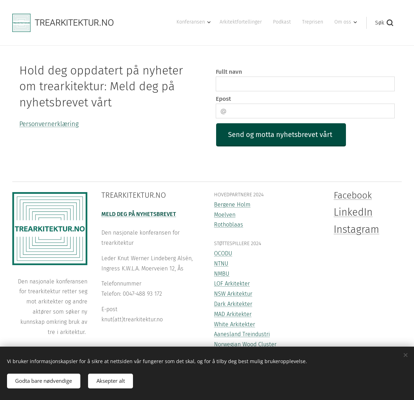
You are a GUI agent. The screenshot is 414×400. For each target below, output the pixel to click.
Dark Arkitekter (233, 304)
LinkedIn (353, 212)
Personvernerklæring (49, 124)
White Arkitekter (234, 324)
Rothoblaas (228, 225)
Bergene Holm (232, 204)
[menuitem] (306, 23)
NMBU (221, 273)
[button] (384, 23)
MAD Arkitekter (233, 314)
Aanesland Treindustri (242, 334)
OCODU (223, 253)
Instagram (356, 229)
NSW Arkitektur (233, 294)
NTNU (221, 263)
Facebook (353, 195)
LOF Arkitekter (232, 284)
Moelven (224, 214)
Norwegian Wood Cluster (245, 344)
